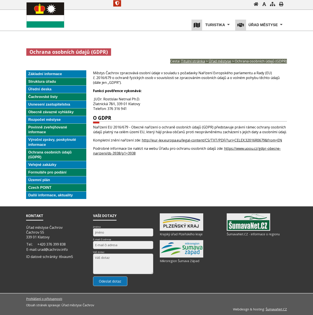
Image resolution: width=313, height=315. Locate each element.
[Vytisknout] (281, 4)
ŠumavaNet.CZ (276, 309)
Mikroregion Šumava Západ (179, 261)
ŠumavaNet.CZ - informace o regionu (253, 234)
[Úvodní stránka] (256, 4)
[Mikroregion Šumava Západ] (181, 256)
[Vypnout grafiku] (264, 4)
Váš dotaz (98, 252)
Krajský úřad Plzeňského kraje (181, 234)
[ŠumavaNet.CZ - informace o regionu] (248, 229)
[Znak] (117, 3)
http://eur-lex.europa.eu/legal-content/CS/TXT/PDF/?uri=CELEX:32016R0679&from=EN (212, 140)
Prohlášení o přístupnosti (44, 299)
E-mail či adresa (102, 239)
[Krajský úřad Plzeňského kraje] (181, 229)
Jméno (97, 226)
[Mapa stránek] (272, 4)
